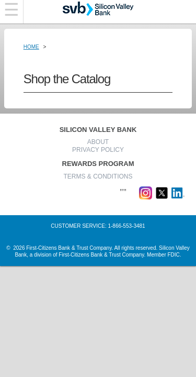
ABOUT (98, 142)
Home (31, 47)
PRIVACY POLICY (98, 149)
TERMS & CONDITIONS (97, 176)
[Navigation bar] (12, 12)
